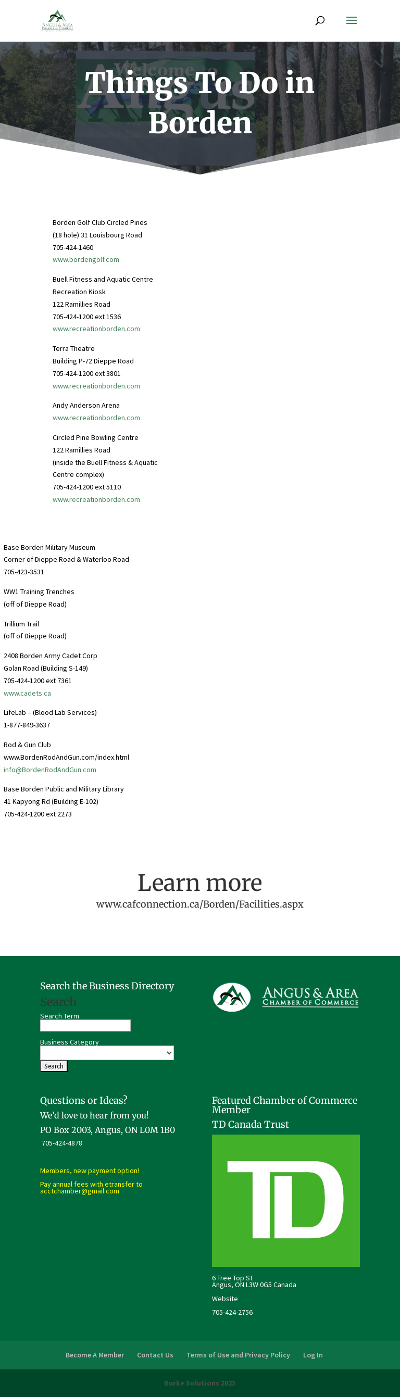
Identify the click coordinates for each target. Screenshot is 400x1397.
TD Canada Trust (250, 1124)
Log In (313, 1355)
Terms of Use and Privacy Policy (238, 1355)
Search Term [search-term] (59, 1016)
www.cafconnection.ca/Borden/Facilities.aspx (200, 904)
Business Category (69, 1042)
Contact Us (155, 1355)
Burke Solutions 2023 (199, 1383)
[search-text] (85, 1025)
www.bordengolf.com (86, 259)
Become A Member (95, 1355)
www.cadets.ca (27, 693)
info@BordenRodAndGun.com (50, 769)
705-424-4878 (62, 1143)
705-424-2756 (232, 1312)
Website (225, 1298)
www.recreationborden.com (96, 328)
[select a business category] (107, 1053)
